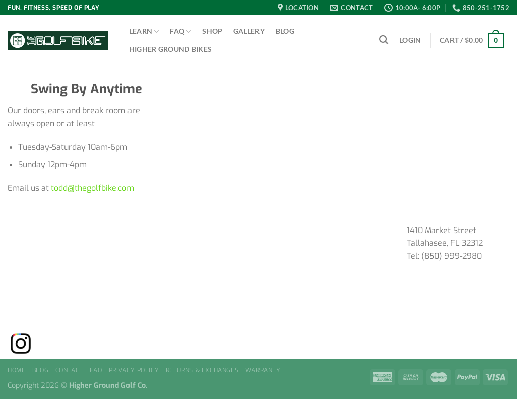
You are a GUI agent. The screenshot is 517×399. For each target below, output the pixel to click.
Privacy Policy (134, 370)
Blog (285, 31)
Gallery (249, 31)
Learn (144, 31)
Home (16, 370)
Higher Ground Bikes (170, 49)
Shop (212, 31)
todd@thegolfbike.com (92, 188)
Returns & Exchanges (202, 370)
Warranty (263, 370)
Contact (69, 370)
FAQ (180, 31)
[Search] (384, 40)
